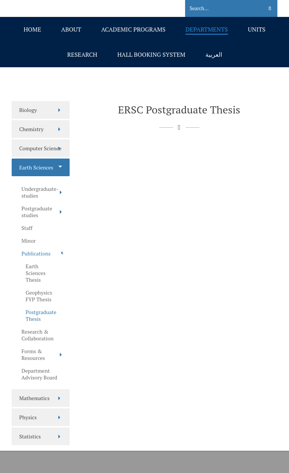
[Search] (220, 8)
